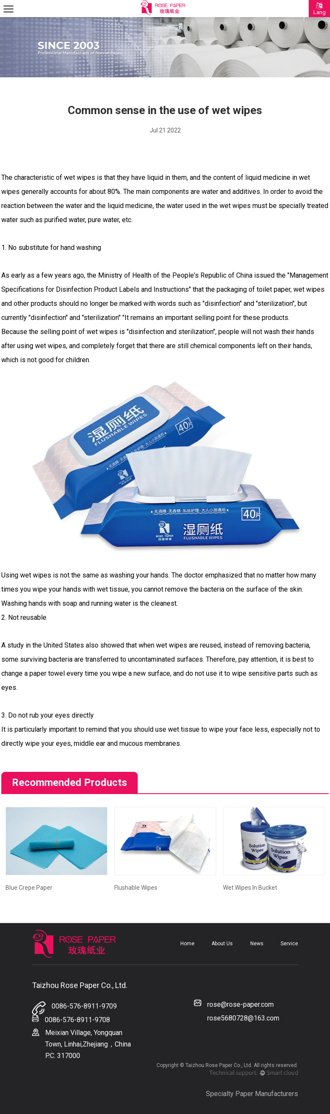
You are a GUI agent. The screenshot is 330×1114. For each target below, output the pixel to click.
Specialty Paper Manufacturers (252, 1094)
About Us (222, 944)
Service (289, 944)
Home (187, 944)
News (256, 944)
